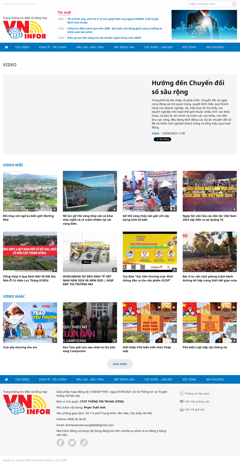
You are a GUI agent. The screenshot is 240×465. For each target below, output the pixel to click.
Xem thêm (120, 364)
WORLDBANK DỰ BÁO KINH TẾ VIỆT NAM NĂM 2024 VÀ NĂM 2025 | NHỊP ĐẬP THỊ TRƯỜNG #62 (88, 280)
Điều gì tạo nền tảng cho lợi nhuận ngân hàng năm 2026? (104, 37)
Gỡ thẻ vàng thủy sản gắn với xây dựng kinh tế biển (146, 218)
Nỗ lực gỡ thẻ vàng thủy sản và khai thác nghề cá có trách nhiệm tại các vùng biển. (88, 219)
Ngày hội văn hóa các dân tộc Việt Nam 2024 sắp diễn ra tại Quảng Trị (209, 218)
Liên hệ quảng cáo (197, 401)
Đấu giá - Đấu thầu (90, 47)
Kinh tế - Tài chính (52, 47)
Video (10, 64)
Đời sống (189, 47)
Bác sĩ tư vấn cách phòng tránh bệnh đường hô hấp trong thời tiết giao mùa (210, 278)
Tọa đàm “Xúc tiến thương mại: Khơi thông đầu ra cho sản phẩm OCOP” (148, 278)
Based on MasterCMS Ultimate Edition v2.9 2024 (35, 460)
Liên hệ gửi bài (194, 409)
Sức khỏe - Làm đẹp (158, 47)
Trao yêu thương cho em (20, 347)
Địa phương (215, 47)
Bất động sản (124, 47)
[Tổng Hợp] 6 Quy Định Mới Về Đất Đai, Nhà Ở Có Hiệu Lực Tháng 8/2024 (29, 278)
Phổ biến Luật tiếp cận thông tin (205, 347)
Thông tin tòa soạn (197, 393)
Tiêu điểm (22, 47)
